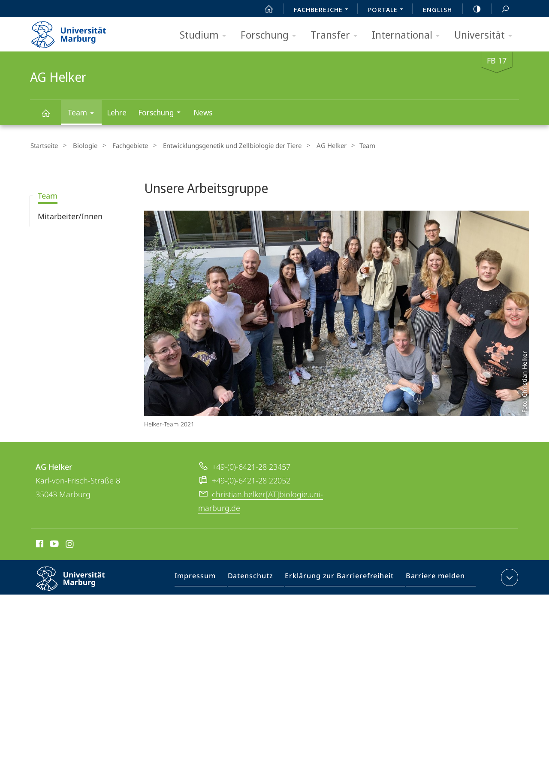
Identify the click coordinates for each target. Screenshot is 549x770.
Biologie (81, 145)
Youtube (53, 544)
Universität (486, 35)
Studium (206, 35)
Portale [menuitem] (388, 10)
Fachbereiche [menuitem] (323, 10)
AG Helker (50, 117)
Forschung (271, 35)
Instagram (70, 544)
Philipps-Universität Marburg (78, 585)
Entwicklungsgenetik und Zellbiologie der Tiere (220, 145)
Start (264, 9)
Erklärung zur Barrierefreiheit (341, 578)
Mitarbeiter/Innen (70, 215)
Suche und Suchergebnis (501, 9)
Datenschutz (258, 578)
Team (83, 114)
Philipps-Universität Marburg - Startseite (76, 31)
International (408, 35)
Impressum (206, 578)
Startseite (43, 145)
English (437, 9)
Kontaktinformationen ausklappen (508, 576)
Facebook (38, 544)
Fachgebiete (122, 145)
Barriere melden (432, 578)
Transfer (337, 35)
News (202, 112)
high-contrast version (472, 9)
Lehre (117, 112)
